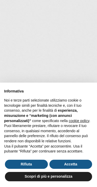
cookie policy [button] (79, 121)
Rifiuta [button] (26, 164)
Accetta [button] (70, 164)
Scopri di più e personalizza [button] (48, 176)
